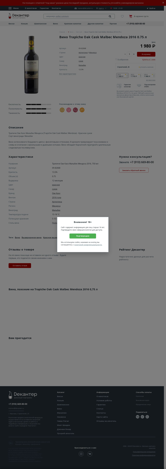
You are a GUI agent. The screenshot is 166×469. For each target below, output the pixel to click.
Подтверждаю (82, 236)
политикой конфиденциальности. (88, 245)
